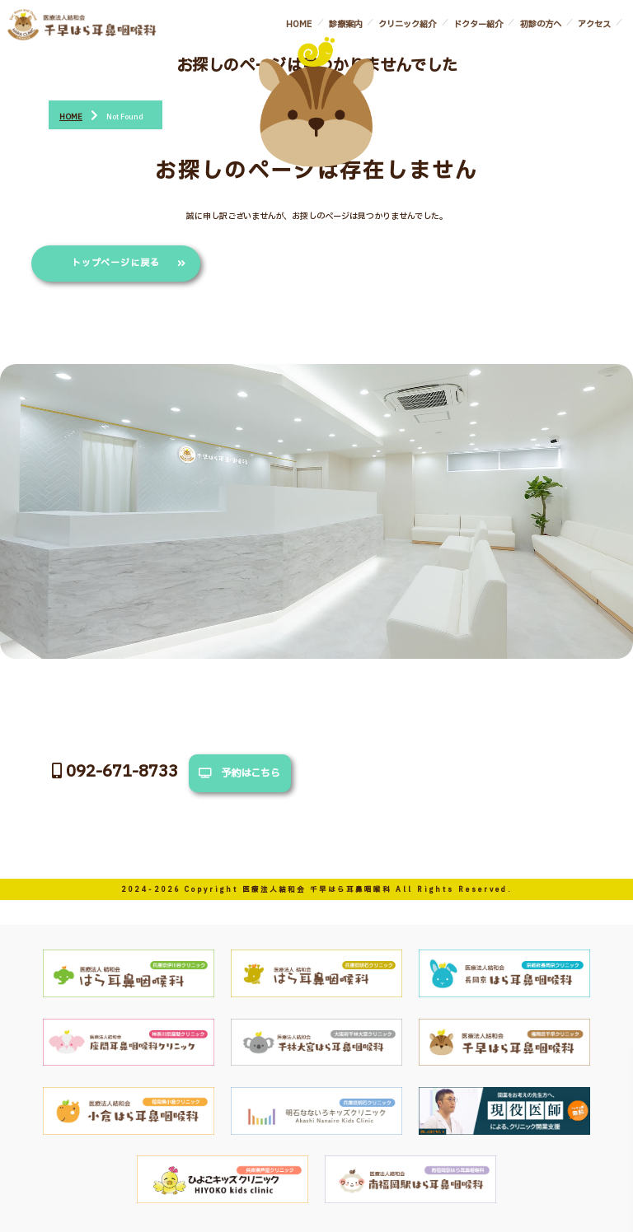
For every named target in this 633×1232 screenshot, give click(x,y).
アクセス (594, 24)
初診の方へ (540, 24)
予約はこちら (239, 773)
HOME (299, 24)
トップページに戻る (116, 263)
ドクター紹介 (478, 24)
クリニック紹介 (407, 24)
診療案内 (345, 24)
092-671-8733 (112, 771)
